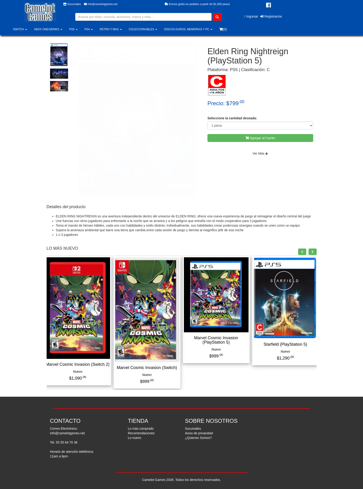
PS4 (88, 29)
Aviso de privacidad (199, 433)
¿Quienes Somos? (198, 438)
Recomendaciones (141, 433)
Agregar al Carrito (260, 138)
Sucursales (72, 4)
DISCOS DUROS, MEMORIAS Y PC (188, 29)
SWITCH (20, 29)
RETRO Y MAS (111, 29)
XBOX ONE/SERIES (48, 29)
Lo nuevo (134, 438)
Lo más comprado (141, 428)
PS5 (73, 29)
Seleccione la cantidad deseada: (232, 118)
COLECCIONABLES (143, 29)
